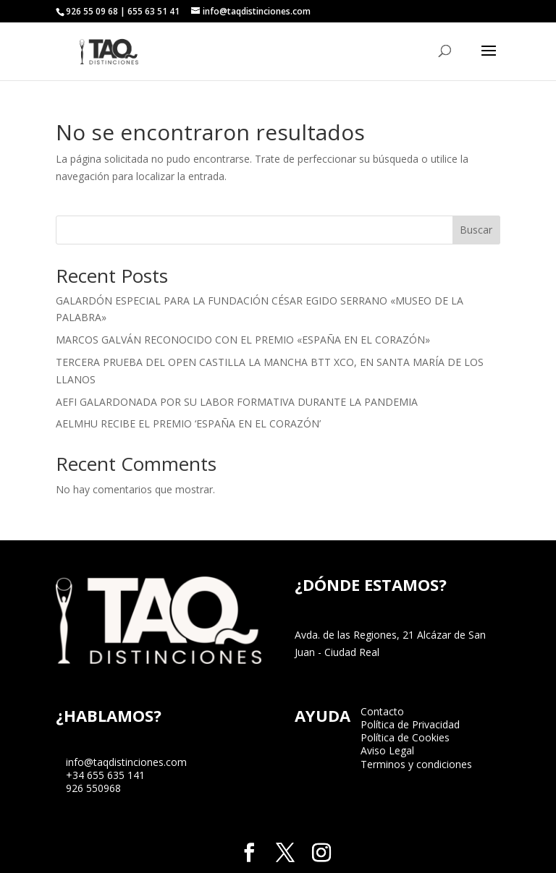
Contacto (382, 711)
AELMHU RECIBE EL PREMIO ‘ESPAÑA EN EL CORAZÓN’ (188, 423)
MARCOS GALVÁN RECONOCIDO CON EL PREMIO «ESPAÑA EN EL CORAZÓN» (243, 339)
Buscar (476, 230)
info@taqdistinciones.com (126, 762)
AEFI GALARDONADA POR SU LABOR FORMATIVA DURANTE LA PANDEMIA (237, 402)
